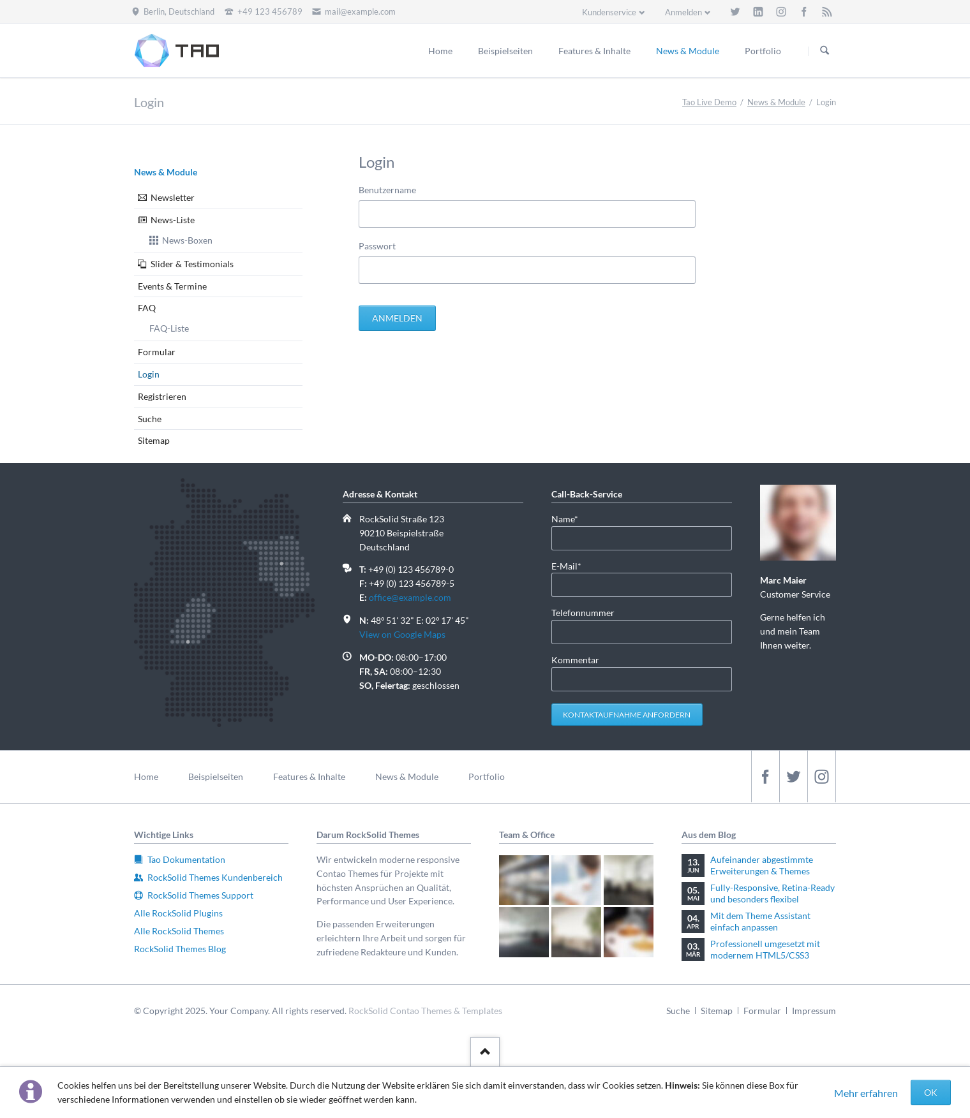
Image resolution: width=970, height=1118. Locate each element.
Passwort (377, 245)
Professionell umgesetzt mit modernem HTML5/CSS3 (765, 949)
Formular (156, 351)
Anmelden (683, 12)
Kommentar (575, 659)
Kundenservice (609, 12)
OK (930, 1092)
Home (146, 776)
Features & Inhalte (309, 776)
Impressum (814, 1010)
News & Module (776, 102)
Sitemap (154, 440)
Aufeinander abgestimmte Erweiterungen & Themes (761, 865)
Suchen (824, 51)
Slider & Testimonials (192, 263)
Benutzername (387, 189)
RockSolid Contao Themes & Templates (425, 1010)
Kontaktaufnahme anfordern (626, 714)
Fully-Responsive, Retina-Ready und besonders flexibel (772, 893)
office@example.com (410, 597)
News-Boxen (187, 240)
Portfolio (486, 776)
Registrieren (162, 396)
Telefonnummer (583, 612)
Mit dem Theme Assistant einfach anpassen (760, 921)
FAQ (147, 307)
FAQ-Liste (169, 328)
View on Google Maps (402, 634)
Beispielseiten (215, 776)
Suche (149, 418)
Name (571, 518)
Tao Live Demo (709, 102)
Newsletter (173, 197)
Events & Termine (172, 286)
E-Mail (571, 565)
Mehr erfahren (866, 1093)
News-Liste (173, 219)
